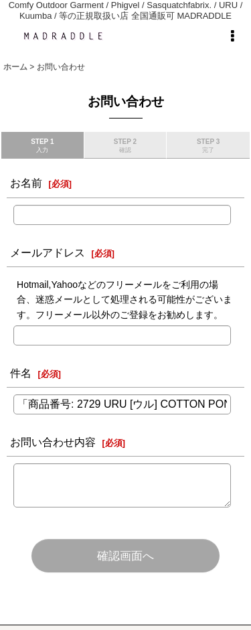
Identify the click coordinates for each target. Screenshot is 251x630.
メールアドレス (47, 252)
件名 (20, 373)
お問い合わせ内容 (53, 442)
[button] (232, 36)
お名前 (26, 183)
